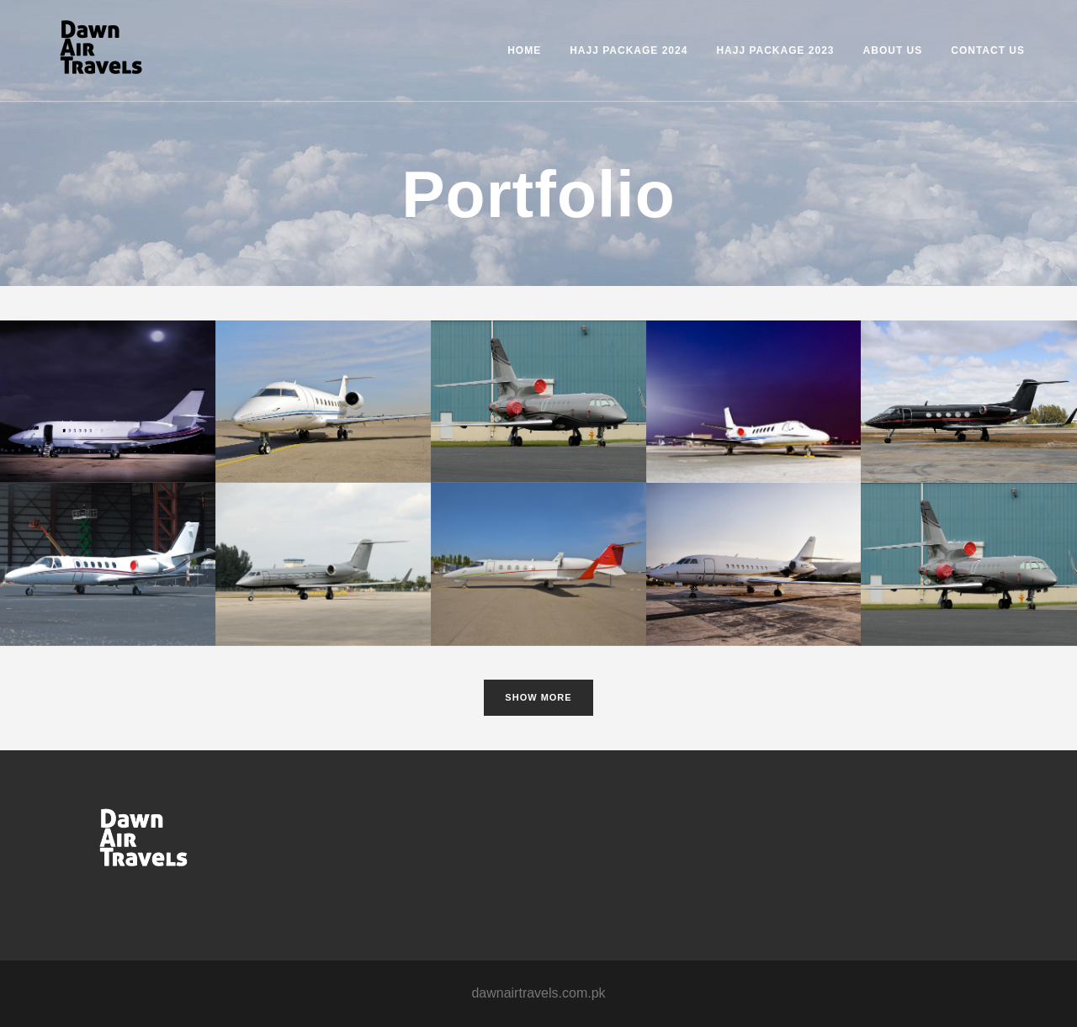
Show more (538, 697)
